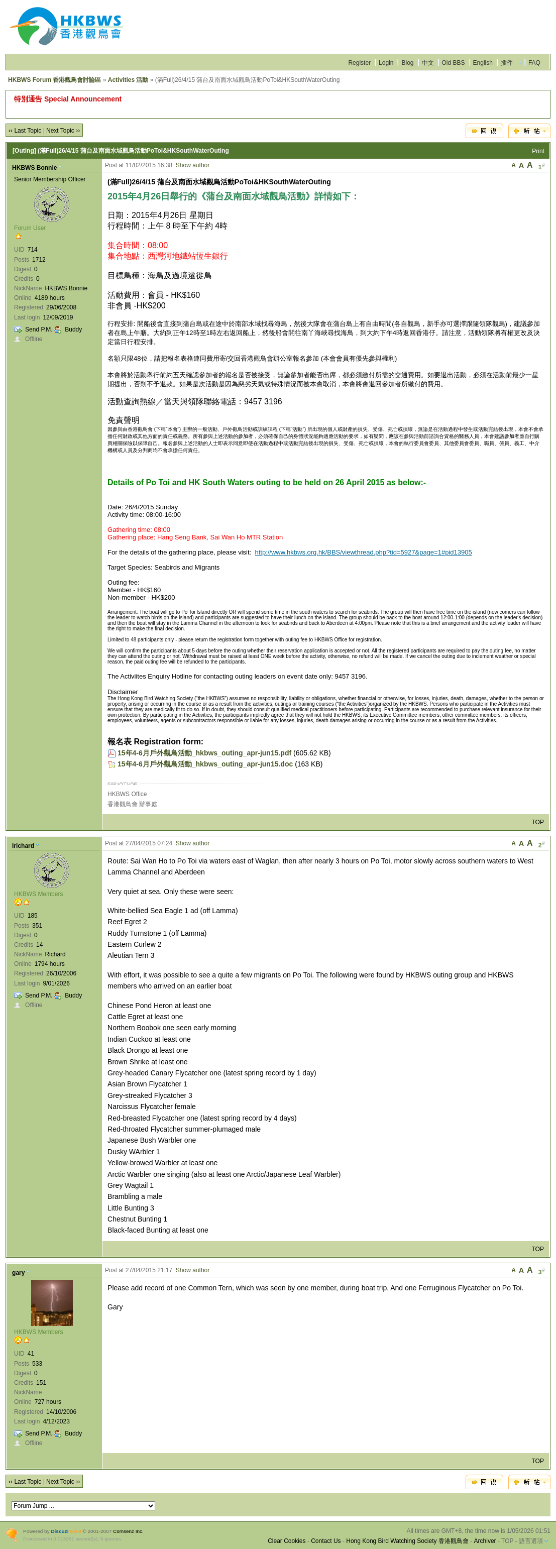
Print (538, 151)
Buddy (73, 329)
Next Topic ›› (63, 130)
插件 (507, 62)
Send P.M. (38, 329)
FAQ (534, 62)
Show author (192, 165)
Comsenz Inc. (128, 1531)
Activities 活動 (128, 79)
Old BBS (453, 62)
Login (386, 62)
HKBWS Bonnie (34, 167)
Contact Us (326, 1540)
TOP (537, 822)
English (483, 62)
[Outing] (24, 150)
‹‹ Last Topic (25, 130)
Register (359, 62)
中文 (428, 62)
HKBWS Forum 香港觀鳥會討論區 (54, 79)
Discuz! (59, 1531)
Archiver (485, 1540)
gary (18, 1272)
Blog (407, 62)
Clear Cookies (286, 1540)
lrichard (23, 845)
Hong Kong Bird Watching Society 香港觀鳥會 (407, 1540)
